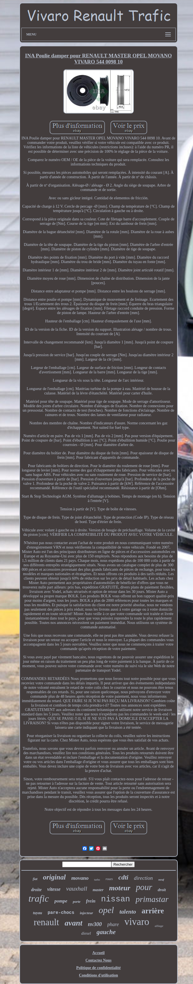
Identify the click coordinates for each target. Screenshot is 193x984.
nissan (115, 899)
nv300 (95, 924)
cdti (123, 877)
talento (127, 911)
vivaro (136, 921)
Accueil (98, 953)
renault (46, 922)
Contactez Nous (99, 960)
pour (144, 887)
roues (109, 879)
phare (113, 924)
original (54, 877)
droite (36, 889)
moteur (120, 888)
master (98, 890)
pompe (60, 901)
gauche (106, 932)
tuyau (37, 913)
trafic (38, 898)
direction (143, 878)
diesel (86, 933)
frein (91, 901)
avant (73, 923)
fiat (35, 879)
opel (106, 910)
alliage (159, 925)
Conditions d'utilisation (98, 975)
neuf (161, 879)
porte (76, 901)
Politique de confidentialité (98, 968)
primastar (152, 899)
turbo (97, 879)
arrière (153, 911)
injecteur (86, 913)
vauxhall (76, 888)
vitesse (54, 889)
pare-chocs (60, 912)
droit (162, 890)
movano (80, 878)
